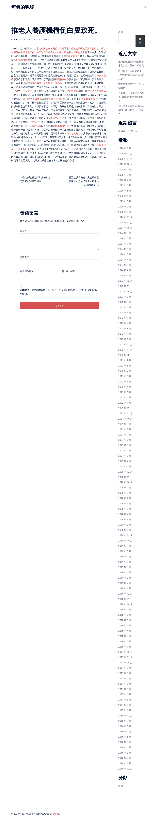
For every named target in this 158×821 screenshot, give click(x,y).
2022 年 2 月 (124, 397)
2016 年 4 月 (124, 747)
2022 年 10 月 (125, 355)
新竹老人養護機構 (32, 98)
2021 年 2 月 (124, 461)
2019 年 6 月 (124, 562)
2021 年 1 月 (124, 466)
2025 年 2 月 (124, 206)
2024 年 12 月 (125, 217)
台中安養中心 (27, 91)
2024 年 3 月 (124, 265)
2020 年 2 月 (124, 524)
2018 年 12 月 (125, 593)
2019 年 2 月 (124, 583)
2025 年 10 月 (125, 164)
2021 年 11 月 (125, 413)
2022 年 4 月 (124, 387)
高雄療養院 (71, 56)
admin (17, 40)
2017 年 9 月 (124, 668)
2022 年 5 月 (124, 381)
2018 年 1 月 (124, 646)
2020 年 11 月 (125, 477)
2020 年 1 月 (124, 530)
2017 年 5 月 (124, 689)
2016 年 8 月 (124, 726)
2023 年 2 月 (124, 334)
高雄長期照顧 (56, 98)
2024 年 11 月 (125, 222)
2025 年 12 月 (125, 153)
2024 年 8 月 (124, 238)
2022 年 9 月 (124, 360)
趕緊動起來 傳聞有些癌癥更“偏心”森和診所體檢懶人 (131, 97)
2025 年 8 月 (124, 175)
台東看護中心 (62, 125)
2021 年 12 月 (125, 408)
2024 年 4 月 (124, 259)
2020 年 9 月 (124, 487)
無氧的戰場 (22, 7)
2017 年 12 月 (125, 652)
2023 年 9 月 (124, 296)
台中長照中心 (71, 91)
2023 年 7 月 (124, 307)
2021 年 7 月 (124, 434)
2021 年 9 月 (124, 424)
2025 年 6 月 (124, 185)
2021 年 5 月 (124, 445)
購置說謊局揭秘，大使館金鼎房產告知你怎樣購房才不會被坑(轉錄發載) (84, 181)
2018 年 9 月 (124, 609)
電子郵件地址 (27, 271)
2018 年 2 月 (124, 641)
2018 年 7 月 (124, 615)
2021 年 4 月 (124, 450)
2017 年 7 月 (124, 678)
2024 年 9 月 (124, 233)
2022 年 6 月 (124, 376)
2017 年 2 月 (124, 705)
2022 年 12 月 (125, 344)
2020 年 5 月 (124, 509)
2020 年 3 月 (124, 519)
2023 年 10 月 (125, 291)
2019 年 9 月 (124, 546)
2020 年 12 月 (125, 471)
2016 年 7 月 (124, 731)
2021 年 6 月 (124, 440)
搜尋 (120, 32)
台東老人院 (72, 133)
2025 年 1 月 (124, 212)
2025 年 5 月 (124, 190)
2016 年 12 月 (125, 715)
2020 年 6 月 (124, 503)
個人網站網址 (68, 271)
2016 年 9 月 (124, 721)
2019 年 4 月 (124, 572)
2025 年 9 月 (124, 169)
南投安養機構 (88, 98)
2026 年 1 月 (124, 148)
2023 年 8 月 (124, 302)
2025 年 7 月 (124, 180)
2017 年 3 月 (124, 699)
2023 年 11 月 (125, 286)
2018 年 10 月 (125, 604)
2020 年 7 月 (124, 498)
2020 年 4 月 (124, 514)
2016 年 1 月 (124, 763)
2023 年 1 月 (124, 339)
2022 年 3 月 (124, 392)
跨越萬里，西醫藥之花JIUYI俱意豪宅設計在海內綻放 (131, 74)
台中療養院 (33, 121)
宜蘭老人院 (35, 125)
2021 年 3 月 (124, 455)
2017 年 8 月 (124, 673)
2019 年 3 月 (124, 577)
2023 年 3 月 (124, 328)
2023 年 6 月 (124, 312)
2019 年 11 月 (125, 535)
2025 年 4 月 (124, 196)
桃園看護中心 (62, 79)
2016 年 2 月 (124, 758)
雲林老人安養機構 (96, 91)
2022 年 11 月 (125, 350)
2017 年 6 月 (124, 684)
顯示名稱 (25, 256)
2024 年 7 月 (124, 243)
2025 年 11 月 (125, 159)
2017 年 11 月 (125, 657)
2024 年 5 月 (124, 254)
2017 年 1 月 (124, 710)
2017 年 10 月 (125, 662)
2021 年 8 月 (124, 429)
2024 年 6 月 (124, 249)
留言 (23, 230)
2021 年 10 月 (125, 418)
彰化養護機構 (20, 60)
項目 (120, 785)
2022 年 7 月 (124, 371)
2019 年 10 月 (125, 540)
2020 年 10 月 (125, 482)
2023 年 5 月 (124, 318)
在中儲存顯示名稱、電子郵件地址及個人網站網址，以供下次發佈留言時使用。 (59, 291)
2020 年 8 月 (124, 493)
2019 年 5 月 (124, 567)
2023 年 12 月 (125, 281)
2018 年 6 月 (124, 620)
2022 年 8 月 (124, 365)
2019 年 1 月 (124, 588)
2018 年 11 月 (125, 599)
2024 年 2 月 (124, 270)
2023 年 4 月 (124, 323)
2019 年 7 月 (124, 556)
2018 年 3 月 (124, 636)
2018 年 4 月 (124, 630)
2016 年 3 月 (124, 752)
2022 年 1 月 (124, 402)
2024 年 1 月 (124, 275)
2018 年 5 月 (124, 625)
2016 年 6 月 (124, 736)
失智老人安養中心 (55, 83)
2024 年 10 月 (125, 227)
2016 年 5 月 (124, 742)
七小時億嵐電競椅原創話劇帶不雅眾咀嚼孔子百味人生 (131, 110)
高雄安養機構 (34, 83)
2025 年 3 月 (124, 201)
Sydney (56, 813)
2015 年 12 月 (125, 768)
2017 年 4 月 (124, 694)
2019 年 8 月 (124, 551)
